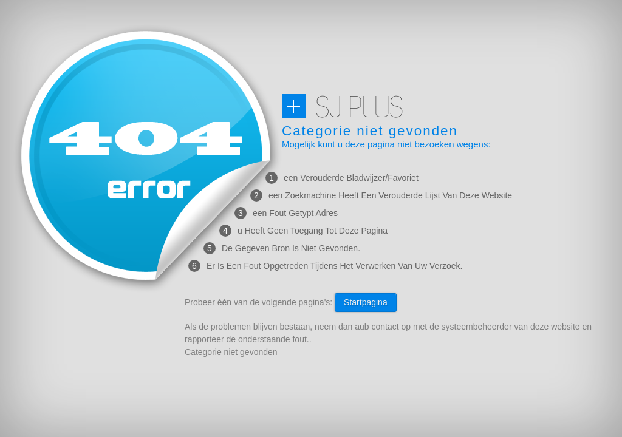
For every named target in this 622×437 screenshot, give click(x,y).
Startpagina (366, 302)
